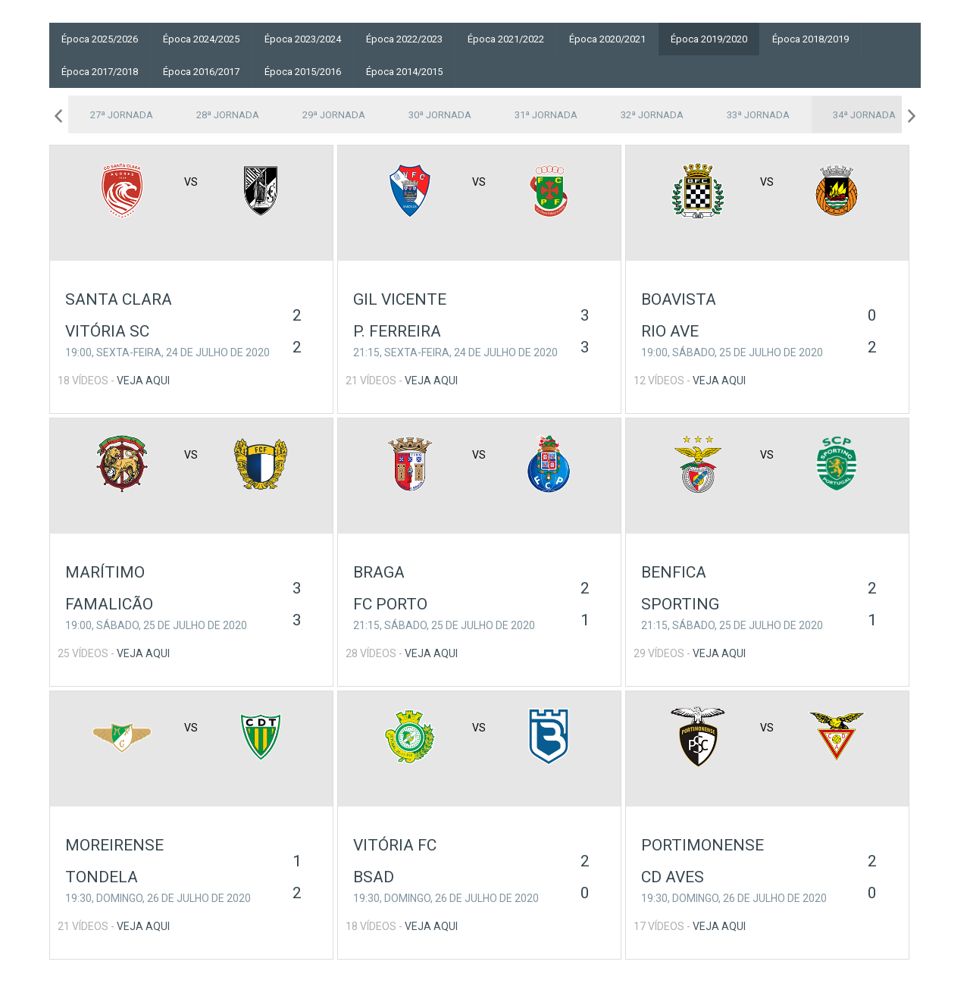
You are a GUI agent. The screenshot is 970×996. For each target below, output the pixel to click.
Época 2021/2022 (506, 39)
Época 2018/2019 (810, 39)
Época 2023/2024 (302, 39)
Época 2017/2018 (99, 71)
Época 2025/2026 (99, 39)
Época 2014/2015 (404, 71)
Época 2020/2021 (607, 39)
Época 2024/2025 (201, 39)
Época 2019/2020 (709, 39)
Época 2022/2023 (404, 39)
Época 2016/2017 (201, 71)
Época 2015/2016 (302, 71)
